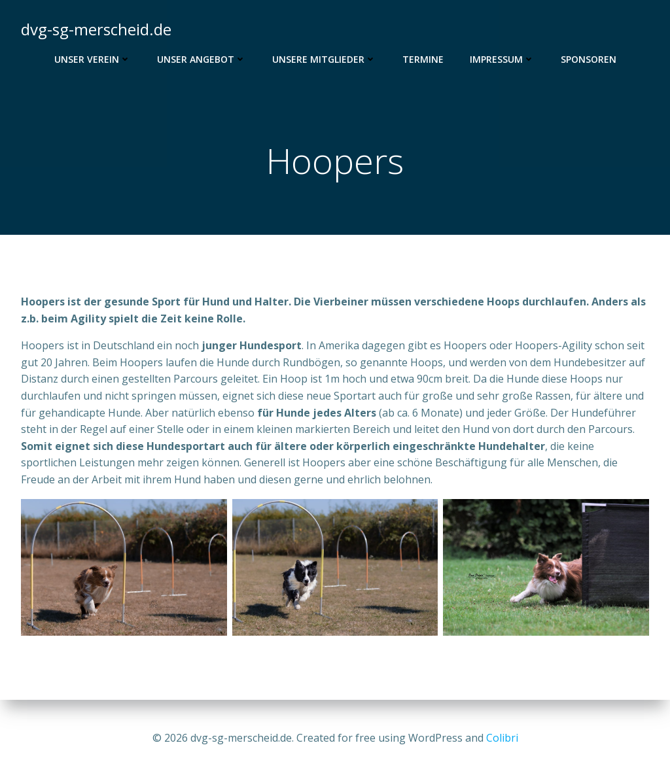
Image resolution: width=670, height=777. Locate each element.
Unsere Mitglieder (324, 59)
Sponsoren (588, 59)
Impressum (502, 59)
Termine (423, 59)
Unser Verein (92, 59)
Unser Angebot (201, 59)
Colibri (502, 738)
